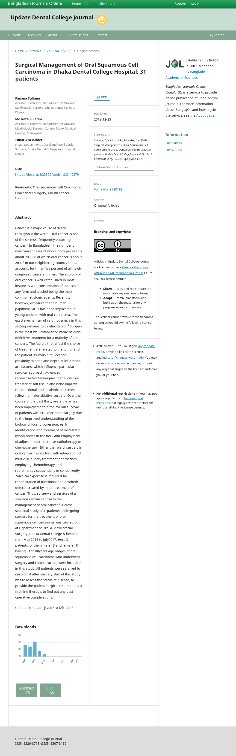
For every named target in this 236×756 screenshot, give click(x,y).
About (90, 3)
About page (205, 115)
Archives (34, 35)
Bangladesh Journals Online (35, 3)
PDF (103, 97)
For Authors (173, 150)
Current (14, 35)
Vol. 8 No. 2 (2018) (59, 51)
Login (195, 3)
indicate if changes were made (123, 357)
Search (217, 35)
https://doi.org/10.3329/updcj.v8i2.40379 (47, 174)
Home (76, 3)
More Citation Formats (112, 167)
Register (180, 3)
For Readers (173, 143)
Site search (107, 3)
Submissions (78, 35)
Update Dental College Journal (52, 17)
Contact (101, 35)
